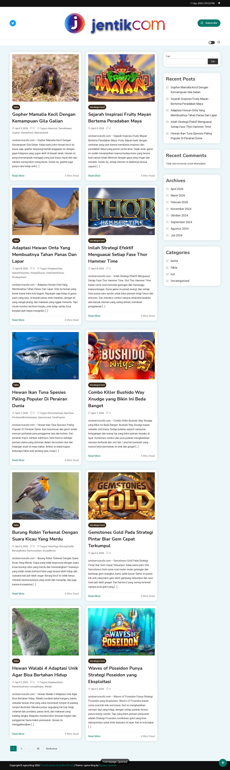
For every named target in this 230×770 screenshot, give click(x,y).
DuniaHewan (65, 128)
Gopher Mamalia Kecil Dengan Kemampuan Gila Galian (44, 117)
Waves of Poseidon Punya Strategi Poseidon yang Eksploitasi (115, 675)
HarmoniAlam (34, 550)
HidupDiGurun (38, 273)
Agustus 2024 (179, 228)
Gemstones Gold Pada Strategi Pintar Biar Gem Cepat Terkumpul (120, 539)
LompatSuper (37, 686)
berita (174, 261)
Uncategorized (97, 107)
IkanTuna (68, 413)
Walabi (48, 686)
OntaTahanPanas (55, 273)
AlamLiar (52, 128)
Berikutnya (51, 748)
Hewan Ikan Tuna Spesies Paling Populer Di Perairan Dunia (39, 399)
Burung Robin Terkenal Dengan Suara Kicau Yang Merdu (45, 535)
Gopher (16, 132)
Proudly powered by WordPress (57, 765)
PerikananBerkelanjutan (24, 417)
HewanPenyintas (20, 273)
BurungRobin (19, 550)
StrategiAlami (19, 277)
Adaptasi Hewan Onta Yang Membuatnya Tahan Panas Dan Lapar (44, 254)
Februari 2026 (179, 202)
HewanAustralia (20, 686)
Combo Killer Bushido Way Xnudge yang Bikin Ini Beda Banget (117, 399)
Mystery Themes (107, 765)
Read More (18, 175)
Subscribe (209, 23)
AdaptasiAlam (55, 682)
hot (173, 274)
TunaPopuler (58, 417)
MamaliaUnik (41, 132)
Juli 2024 (176, 235)
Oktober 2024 (179, 215)
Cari (168, 56)
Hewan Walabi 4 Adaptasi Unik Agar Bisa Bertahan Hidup (45, 671)
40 (38, 748)
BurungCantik (66, 546)
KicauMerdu (49, 550)
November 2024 (181, 209)
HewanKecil (27, 132)
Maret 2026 (178, 195)
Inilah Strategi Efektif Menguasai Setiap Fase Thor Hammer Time (117, 254)
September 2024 (181, 222)
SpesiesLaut (44, 417)
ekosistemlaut (55, 413)
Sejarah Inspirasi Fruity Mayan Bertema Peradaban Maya (119, 117)
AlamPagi (53, 546)
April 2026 (177, 189)
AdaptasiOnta (55, 268)
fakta (16, 107)
